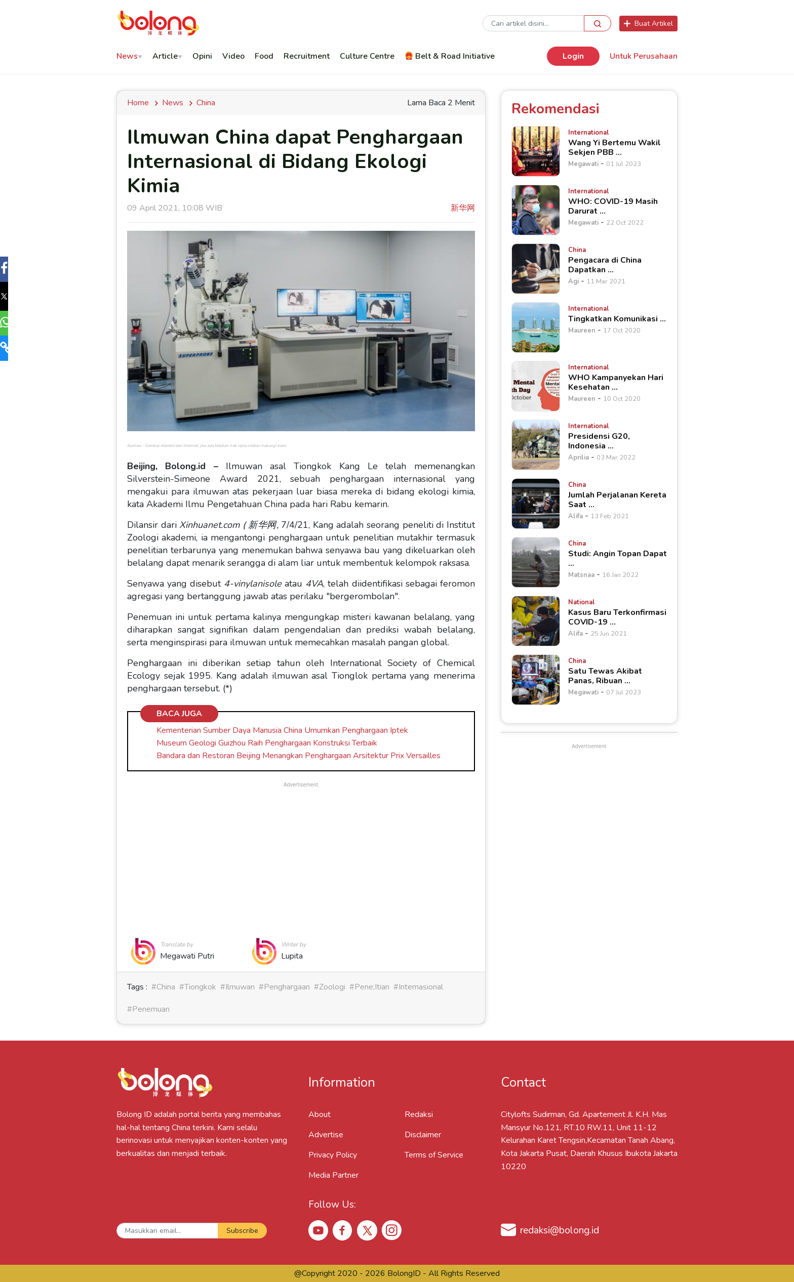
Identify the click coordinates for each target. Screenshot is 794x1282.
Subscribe (242, 1230)
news (172, 102)
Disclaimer (423, 1134)
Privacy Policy (332, 1155)
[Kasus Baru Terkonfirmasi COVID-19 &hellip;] (535, 621)
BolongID (404, 1273)
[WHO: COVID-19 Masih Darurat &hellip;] (535, 210)
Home (140, 102)
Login (573, 56)
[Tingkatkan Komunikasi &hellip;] (535, 327)
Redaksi (419, 1114)
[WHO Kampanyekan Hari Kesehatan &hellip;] (535, 386)
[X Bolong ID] (367, 1230)
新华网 (463, 208)
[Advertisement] (301, 860)
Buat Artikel (648, 23)
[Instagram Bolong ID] (391, 1229)
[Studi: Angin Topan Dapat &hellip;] (535, 562)
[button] (12, 270)
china (205, 102)
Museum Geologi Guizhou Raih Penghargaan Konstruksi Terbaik (266, 743)
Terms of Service (434, 1155)
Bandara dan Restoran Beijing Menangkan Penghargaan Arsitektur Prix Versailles (298, 755)
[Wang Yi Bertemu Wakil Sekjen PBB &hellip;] (535, 151)
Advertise (325, 1134)
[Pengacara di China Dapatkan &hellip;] (535, 268)
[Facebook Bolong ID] (343, 1229)
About (319, 1114)
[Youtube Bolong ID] (318, 1229)
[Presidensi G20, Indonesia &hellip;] (535, 445)
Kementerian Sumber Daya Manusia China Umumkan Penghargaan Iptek (282, 730)
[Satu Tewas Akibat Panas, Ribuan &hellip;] (535, 679)
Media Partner (333, 1175)
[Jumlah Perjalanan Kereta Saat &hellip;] (535, 503)
